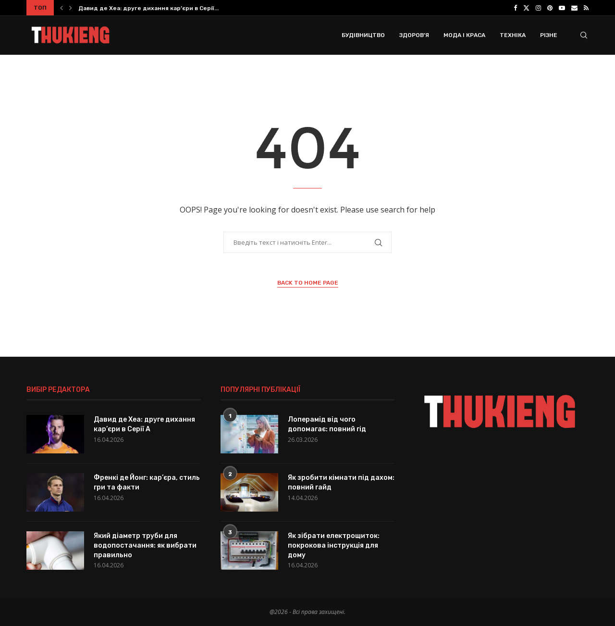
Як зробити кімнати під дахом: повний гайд (341, 482)
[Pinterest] (550, 7)
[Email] (574, 7)
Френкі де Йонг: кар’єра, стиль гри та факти (147, 482)
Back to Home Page (307, 282)
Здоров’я (414, 35)
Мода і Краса (464, 35)
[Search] (584, 35)
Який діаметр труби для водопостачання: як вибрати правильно (145, 545)
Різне (548, 35)
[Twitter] (526, 7)
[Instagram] (538, 7)
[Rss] (586, 7)
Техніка (513, 35)
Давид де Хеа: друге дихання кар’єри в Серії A (144, 424)
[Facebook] (515, 7)
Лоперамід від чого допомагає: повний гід (327, 424)
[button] (61, 7)
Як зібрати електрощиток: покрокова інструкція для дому (334, 545)
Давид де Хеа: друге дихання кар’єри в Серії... (148, 8)
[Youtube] (562, 7)
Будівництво (363, 35)
